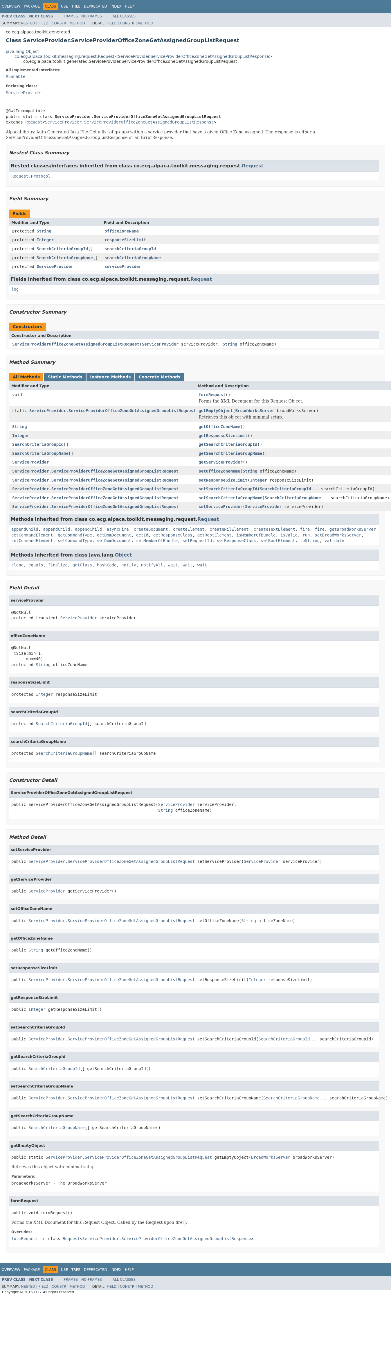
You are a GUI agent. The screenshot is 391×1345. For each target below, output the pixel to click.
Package (32, 6)
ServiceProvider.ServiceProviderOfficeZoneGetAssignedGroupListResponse (193, 56)
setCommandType (75, 540)
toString (310, 540)
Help (129, 6)
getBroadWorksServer (352, 529)
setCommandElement (32, 540)
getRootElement (214, 535)
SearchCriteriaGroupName (65, 257)
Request (33, 122)
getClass (82, 565)
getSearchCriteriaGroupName (230, 453)
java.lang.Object (22, 51)
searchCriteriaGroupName (132, 257)
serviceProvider (122, 266)
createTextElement (274, 529)
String (44, 231)
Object (123, 555)
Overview (11, 6)
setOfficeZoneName (219, 471)
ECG (37, 1292)
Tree (75, 6)
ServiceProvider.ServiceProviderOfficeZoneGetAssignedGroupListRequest (112, 410)
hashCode (106, 565)
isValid (289, 535)
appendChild (24, 529)
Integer (45, 239)
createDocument (151, 529)
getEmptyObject (216, 410)
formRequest (212, 394)
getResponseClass (172, 535)
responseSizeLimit (125, 239)
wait (173, 565)
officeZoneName (121, 231)
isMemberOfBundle (256, 535)
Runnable (15, 76)
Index (116, 6)
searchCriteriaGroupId (130, 248)
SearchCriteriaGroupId (62, 248)
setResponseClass (236, 540)
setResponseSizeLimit (223, 480)
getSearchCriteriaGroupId (228, 444)
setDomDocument (114, 540)
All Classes (124, 16)
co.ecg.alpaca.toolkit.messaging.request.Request (64, 56)
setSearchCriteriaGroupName (230, 498)
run (306, 535)
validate (334, 540)
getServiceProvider (221, 462)
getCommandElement (32, 535)
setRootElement (278, 540)
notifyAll (152, 565)
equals (35, 565)
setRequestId (197, 540)
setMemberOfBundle (157, 540)
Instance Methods (110, 377)
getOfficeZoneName (219, 426)
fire (305, 529)
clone (17, 565)
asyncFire (118, 529)
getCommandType (75, 535)
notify (128, 565)
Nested (28, 23)
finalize (57, 565)
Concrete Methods (160, 377)
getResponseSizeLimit (223, 435)
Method (77, 23)
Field (43, 23)
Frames (71, 16)
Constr (59, 23)
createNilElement (229, 529)
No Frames (91, 16)
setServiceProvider (221, 506)
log (15, 289)
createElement (189, 529)
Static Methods (65, 377)
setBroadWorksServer (338, 535)
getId (142, 535)
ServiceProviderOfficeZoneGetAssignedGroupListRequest (75, 344)
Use (64, 6)
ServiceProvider (24, 92)
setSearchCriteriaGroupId (228, 489)
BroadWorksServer (255, 410)
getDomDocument (114, 535)
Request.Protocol (31, 176)
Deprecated (95, 6)
